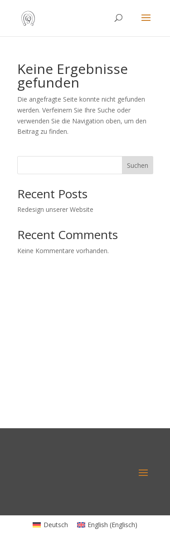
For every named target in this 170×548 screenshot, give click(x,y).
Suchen (137, 165)
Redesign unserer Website (55, 209)
